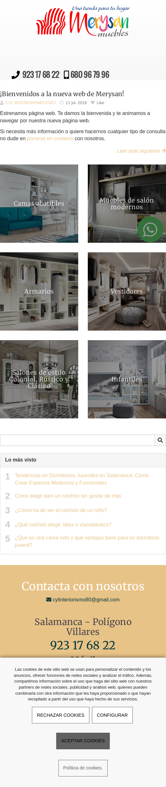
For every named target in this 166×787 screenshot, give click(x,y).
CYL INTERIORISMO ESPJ (30, 102)
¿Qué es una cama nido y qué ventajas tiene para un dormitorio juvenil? (87, 541)
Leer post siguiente (141, 151)
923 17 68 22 (40, 74)
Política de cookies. (83, 767)
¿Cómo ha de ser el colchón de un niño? (61, 510)
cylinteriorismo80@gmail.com (83, 599)
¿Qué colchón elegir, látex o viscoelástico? (63, 524)
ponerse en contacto (50, 138)
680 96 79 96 (89, 74)
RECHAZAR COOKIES (61, 715)
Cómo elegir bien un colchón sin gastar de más (68, 496)
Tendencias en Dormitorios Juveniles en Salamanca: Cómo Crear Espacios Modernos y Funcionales (82, 479)
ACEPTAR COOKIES (83, 740)
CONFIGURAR (112, 715)
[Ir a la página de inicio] (13, 8)
